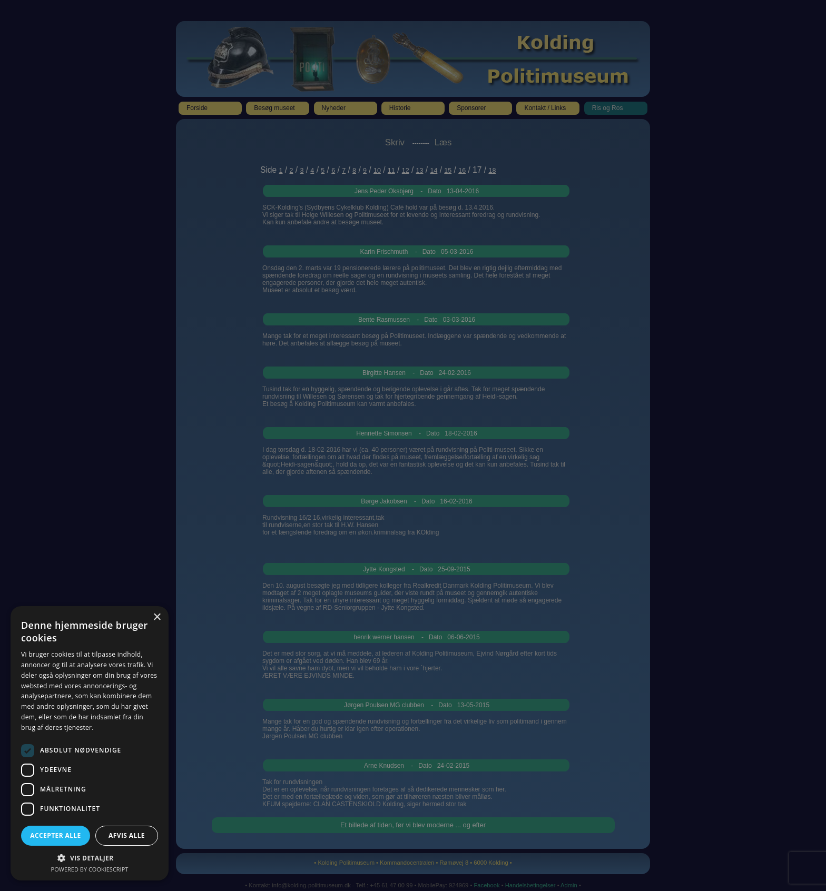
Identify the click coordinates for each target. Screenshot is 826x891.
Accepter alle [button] (55, 835)
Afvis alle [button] (127, 835)
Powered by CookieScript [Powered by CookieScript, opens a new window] (90, 869)
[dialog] (413, 445)
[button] (89, 858)
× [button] (157, 617)
